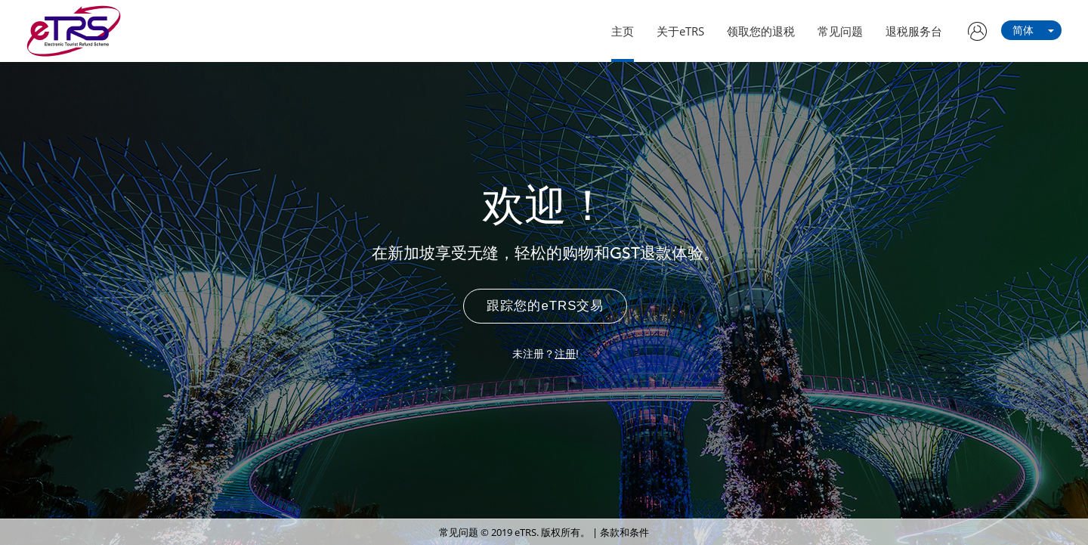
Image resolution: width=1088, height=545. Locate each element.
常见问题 (840, 31)
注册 (565, 354)
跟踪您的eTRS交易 (545, 306)
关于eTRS (680, 31)
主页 (622, 31)
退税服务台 (914, 31)
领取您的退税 (761, 31)
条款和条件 (624, 532)
